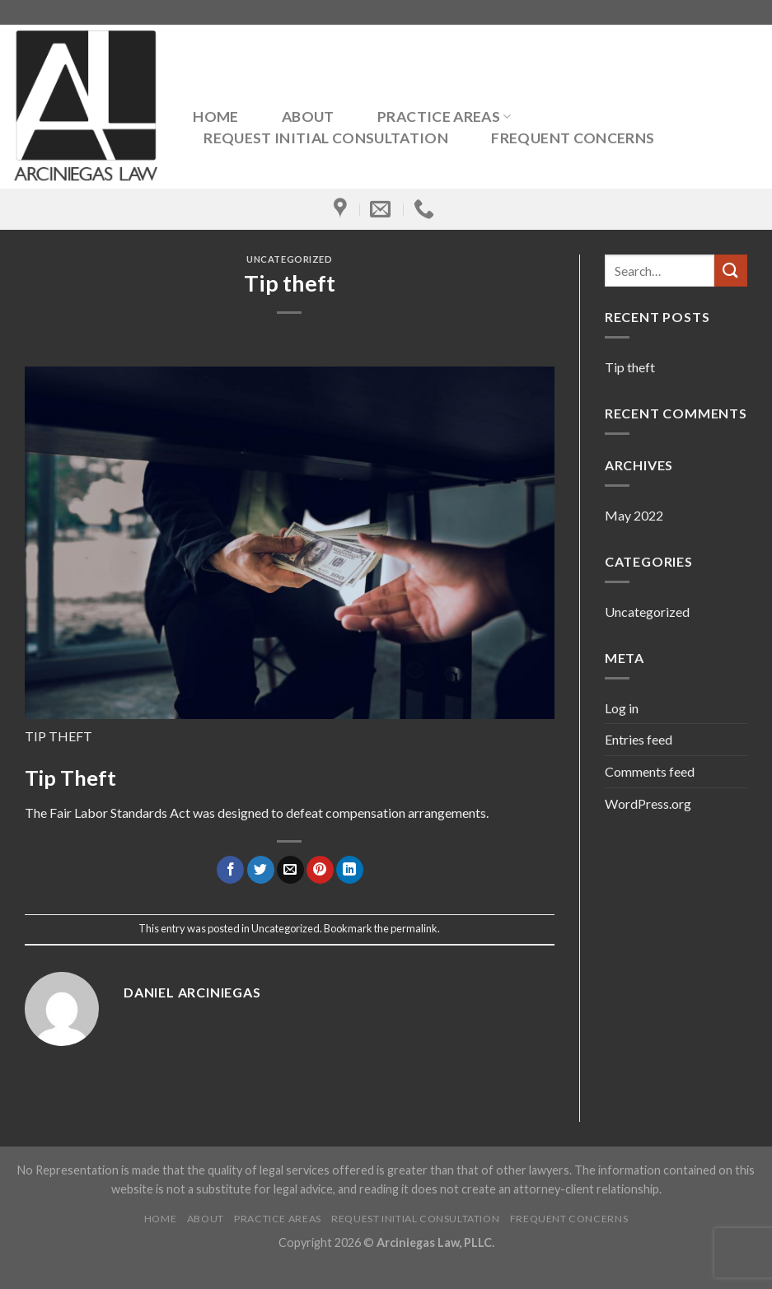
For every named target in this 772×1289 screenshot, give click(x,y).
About (308, 117)
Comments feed (650, 771)
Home (215, 117)
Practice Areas (444, 116)
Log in (622, 708)
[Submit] (730, 271)
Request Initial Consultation (326, 138)
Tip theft (630, 367)
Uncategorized (289, 259)
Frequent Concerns (572, 138)
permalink (414, 928)
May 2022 (634, 515)
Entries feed (638, 739)
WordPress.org (648, 803)
